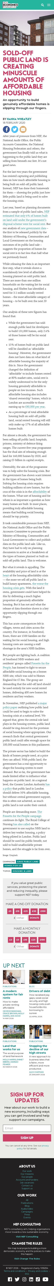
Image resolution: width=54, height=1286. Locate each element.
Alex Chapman (36, 1072)
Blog (6, 42)
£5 (10, 911)
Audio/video (27, 1209)
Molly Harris (9, 1059)
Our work (27, 1171)
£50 (34, 911)
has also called (21, 824)
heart (6, 575)
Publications (9, 986)
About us (27, 1166)
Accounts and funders (27, 1179)
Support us (27, 1188)
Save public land (27, 861)
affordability (40, 492)
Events (27, 1217)
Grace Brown (10, 1013)
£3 (10, 939)
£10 (17, 911)
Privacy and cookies (38, 1271)
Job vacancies (27, 1182)
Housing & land (22, 871)
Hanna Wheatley (19, 119)
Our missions (27, 1174)
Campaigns (27, 1211)
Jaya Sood (15, 1016)
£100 (43, 911)
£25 (26, 911)
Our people (27, 1177)
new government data (33, 228)
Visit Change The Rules (27, 1258)
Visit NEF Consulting (27, 1236)
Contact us (27, 1185)
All (27, 1200)
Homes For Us (12, 865)
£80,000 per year (35, 407)
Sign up (27, 1138)
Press (27, 1214)
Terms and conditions (14, 1271)
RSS (27, 1274)
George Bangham (12, 1011)
